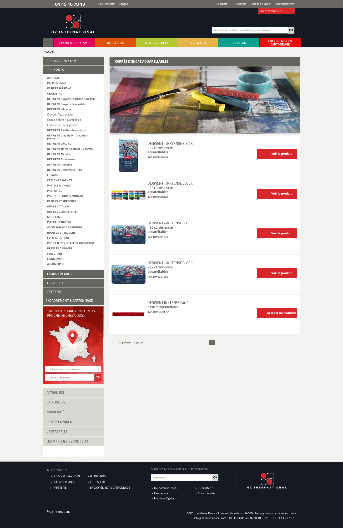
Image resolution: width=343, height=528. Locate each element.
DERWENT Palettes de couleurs (66, 130)
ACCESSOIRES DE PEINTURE (64, 227)
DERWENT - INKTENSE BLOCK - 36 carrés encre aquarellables (170, 227)
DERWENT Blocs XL (59, 143)
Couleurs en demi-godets (62, 124)
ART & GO (53, 77)
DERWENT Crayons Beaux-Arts (66, 104)
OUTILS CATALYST (58, 206)
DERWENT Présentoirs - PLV (64, 169)
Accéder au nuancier (277, 313)
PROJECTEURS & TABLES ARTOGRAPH (70, 243)
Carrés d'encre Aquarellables (64, 119)
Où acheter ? (223, 4)
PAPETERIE (239, 42)
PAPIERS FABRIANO (59, 88)
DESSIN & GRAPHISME (74, 42)
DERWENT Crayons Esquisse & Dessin (71, 98)
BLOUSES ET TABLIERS (61, 232)
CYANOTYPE (54, 93)
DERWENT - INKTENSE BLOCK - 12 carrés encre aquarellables (170, 147)
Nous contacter (106, 4)
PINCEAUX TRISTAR (59, 222)
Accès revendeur (276, 11)
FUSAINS (52, 174)
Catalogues (73, 401)
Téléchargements (284, 4)
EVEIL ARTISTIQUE (58, 237)
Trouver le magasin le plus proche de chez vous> (71, 313)
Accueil (49, 52)
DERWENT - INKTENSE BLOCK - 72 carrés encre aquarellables (170, 267)
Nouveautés (73, 411)
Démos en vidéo (260, 4)
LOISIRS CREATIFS (156, 42)
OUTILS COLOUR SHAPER (62, 211)
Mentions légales (164, 498)
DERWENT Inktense (59, 109)
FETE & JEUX (198, 42)
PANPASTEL (54, 190)
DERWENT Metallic (58, 154)
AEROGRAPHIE (56, 264)
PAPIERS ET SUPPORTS (61, 201)
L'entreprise (73, 431)
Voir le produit (275, 154)
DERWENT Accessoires (61, 159)
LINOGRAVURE (56, 258)
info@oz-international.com (210, 518)
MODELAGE (54, 216)
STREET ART (54, 253)
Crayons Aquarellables (60, 114)
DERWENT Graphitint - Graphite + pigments (68, 136)
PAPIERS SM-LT (56, 83)
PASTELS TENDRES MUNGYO (65, 195)
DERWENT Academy (59, 164)
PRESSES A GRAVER (59, 248)
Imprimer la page (129, 342)
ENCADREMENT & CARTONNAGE (280, 42)
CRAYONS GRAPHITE (59, 180)
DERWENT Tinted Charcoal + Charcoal (70, 148)
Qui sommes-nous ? (166, 488)
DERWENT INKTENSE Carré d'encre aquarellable (167, 304)
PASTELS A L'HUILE (59, 185)
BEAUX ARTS (115, 42)
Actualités (241, 4)
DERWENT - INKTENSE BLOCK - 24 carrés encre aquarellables (170, 187)
